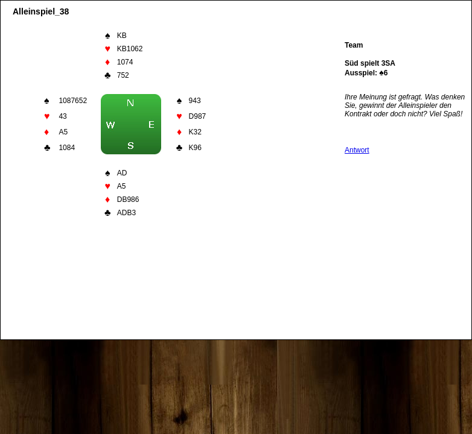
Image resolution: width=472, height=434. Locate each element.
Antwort (357, 150)
